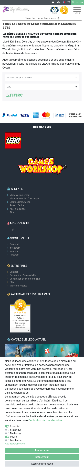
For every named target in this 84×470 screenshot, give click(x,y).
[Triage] (42, 77)
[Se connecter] (53, 2)
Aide (12, 212)
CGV (12, 282)
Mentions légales (18, 285)
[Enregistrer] (59, 2)
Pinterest (14, 254)
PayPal (13, 436)
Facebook (15, 244)
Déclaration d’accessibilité (23, 275)
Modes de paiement (20, 195)
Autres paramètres (15, 443)
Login (12, 229)
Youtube (14, 251)
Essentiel (15, 426)
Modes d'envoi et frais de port (25, 198)
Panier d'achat (17, 205)
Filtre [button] (14, 95)
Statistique (15, 429)
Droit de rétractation (20, 202)
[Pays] (64, 2)
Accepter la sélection (42, 463)
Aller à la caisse (18, 209)
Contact (14, 272)
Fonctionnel (16, 440)
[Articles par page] (42, 87)
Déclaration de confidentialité (25, 278)
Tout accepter (42, 450)
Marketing (15, 433)
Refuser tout (42, 457)
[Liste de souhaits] (68, 2)
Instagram (15, 247)
